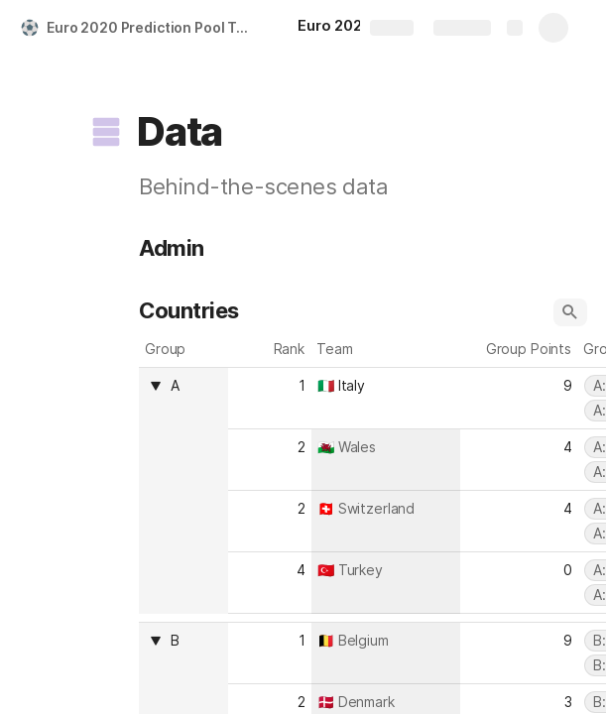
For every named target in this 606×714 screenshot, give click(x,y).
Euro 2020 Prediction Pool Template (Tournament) (152, 27)
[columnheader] (183, 490)
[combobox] (193, 386)
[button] (106, 132)
